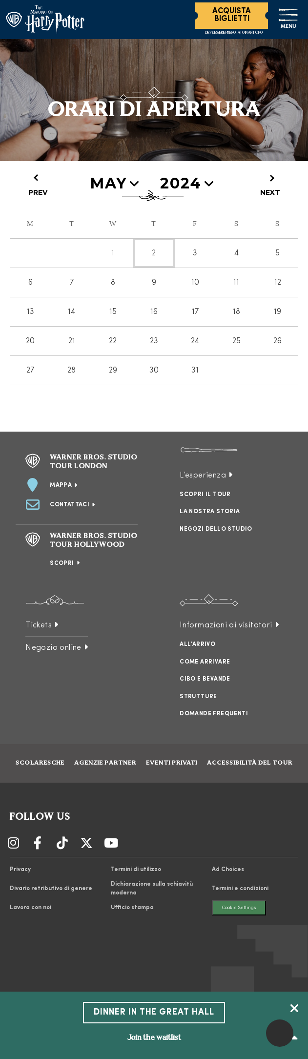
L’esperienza (203, 475)
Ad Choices (228, 869)
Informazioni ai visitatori (226, 625)
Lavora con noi (30, 908)
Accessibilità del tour (249, 763)
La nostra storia (210, 512)
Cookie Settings (239, 908)
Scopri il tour (205, 495)
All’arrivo (197, 644)
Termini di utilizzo (136, 869)
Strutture (198, 697)
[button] (279, 1033)
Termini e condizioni (240, 889)
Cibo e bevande (205, 679)
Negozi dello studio (216, 529)
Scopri (62, 563)
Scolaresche (40, 763)
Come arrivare (205, 662)
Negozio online (53, 648)
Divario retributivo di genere (51, 889)
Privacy (20, 869)
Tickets (38, 625)
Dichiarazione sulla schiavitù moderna (152, 888)
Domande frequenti (214, 714)
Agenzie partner (105, 763)
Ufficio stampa (132, 908)
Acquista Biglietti (231, 15)
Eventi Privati (171, 763)
